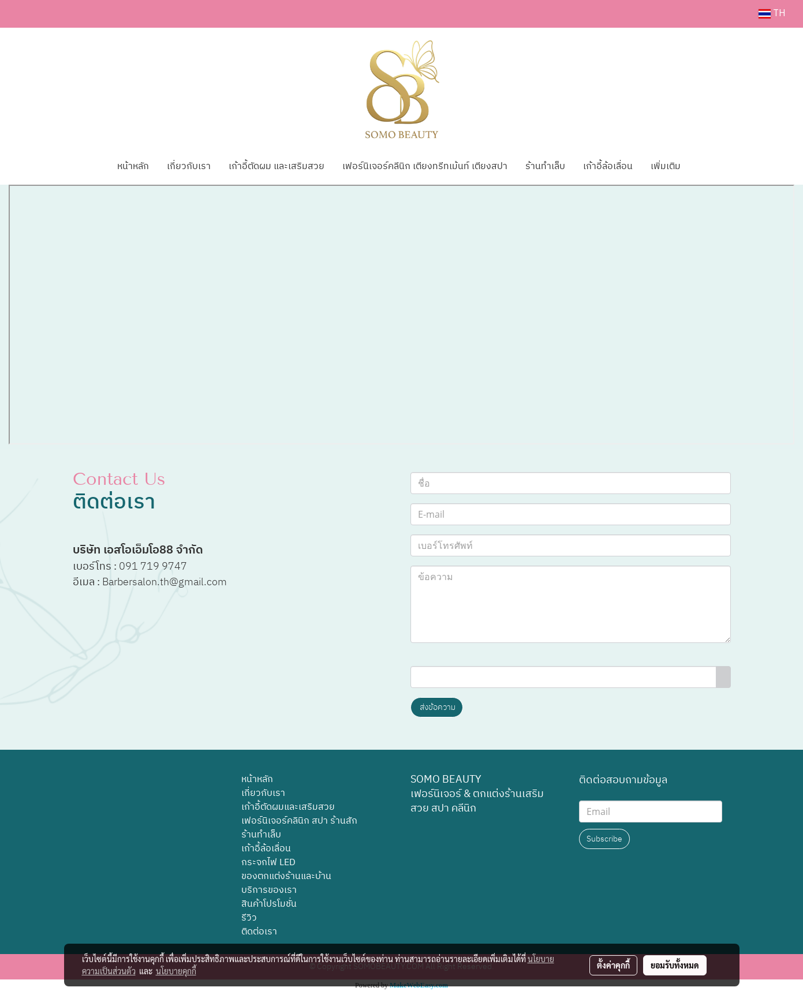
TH (772, 13)
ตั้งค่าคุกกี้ (613, 965)
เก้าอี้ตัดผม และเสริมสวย (276, 166)
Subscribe (604, 839)
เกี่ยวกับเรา (189, 166)
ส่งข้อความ (436, 707)
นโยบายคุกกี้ (176, 971)
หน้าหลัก (133, 166)
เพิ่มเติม (666, 166)
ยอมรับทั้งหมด (675, 965)
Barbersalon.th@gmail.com (165, 582)
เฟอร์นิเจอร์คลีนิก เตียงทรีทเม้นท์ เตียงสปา (424, 166)
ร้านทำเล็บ (545, 166)
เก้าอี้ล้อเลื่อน (608, 166)
